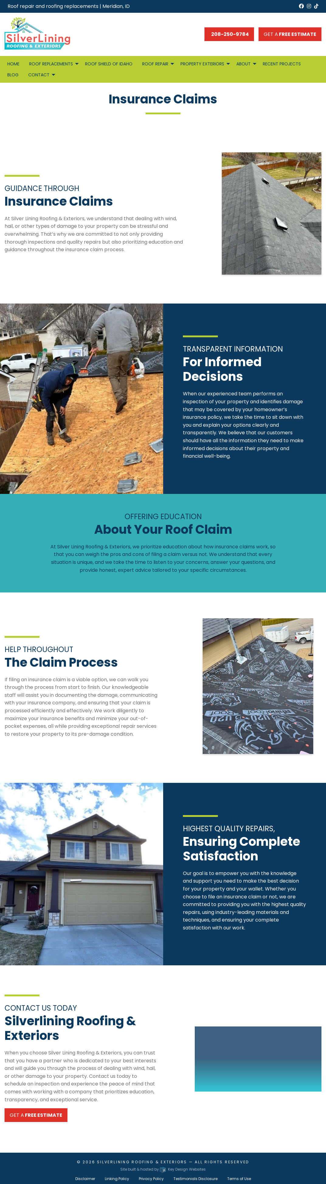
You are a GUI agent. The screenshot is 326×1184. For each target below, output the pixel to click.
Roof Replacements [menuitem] (51, 64)
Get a (290, 34)
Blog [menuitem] (13, 75)
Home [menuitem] (13, 64)
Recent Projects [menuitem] (282, 64)
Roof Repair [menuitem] (155, 64)
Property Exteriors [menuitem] (202, 64)
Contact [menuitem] (39, 75)
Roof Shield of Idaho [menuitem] (108, 64)
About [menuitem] (243, 64)
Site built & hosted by (162, 1169)
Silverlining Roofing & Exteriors (142, 1162)
